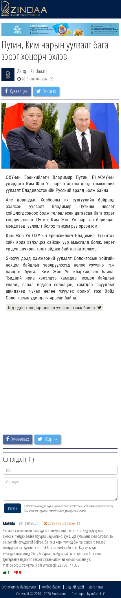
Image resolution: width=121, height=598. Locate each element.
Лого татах (96, 587)
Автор (22, 70)
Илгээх (12, 508)
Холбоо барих (51, 587)
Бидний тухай (75, 587)
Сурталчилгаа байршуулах (18, 587)
